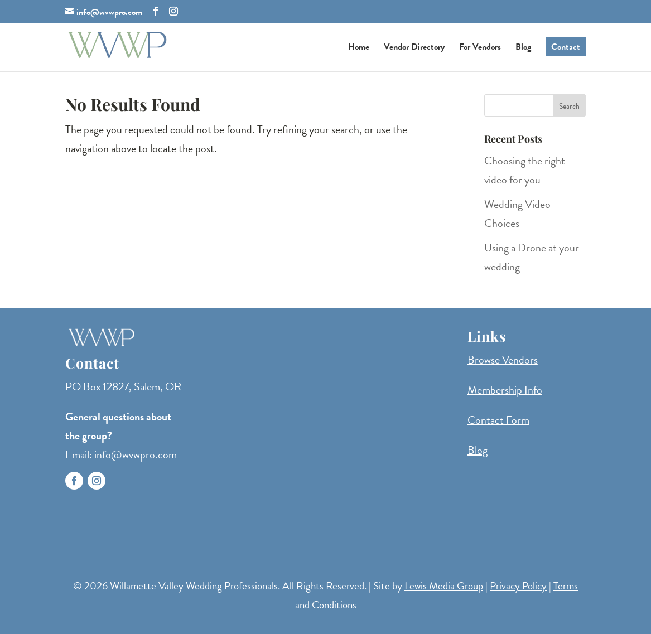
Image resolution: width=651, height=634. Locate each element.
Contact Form (498, 420)
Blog (523, 48)
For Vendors (480, 48)
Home (358, 48)
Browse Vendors (502, 359)
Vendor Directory (414, 48)
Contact (565, 47)
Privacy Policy (518, 586)
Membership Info (504, 389)
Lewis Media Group (443, 586)
